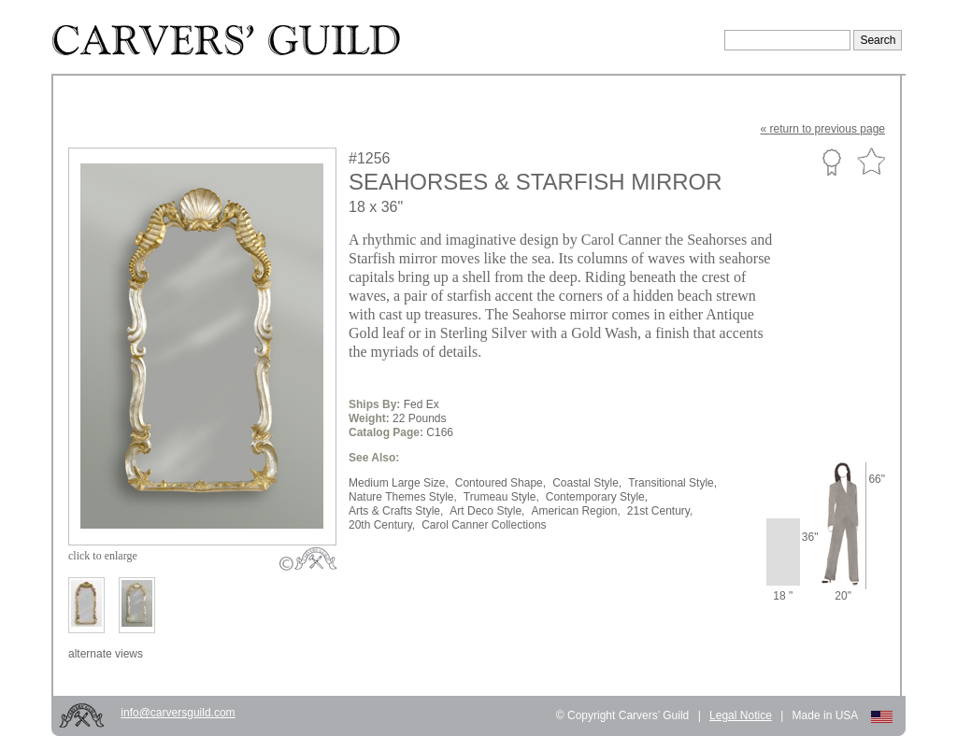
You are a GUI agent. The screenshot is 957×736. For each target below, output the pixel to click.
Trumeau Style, (501, 496)
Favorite (871, 162)
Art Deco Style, (487, 510)
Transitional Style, (672, 482)
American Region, (575, 510)
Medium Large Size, (399, 482)
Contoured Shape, (500, 482)
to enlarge (102, 555)
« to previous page (823, 128)
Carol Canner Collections (483, 524)
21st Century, (660, 510)
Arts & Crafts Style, (396, 510)
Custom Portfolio (831, 162)
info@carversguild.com (178, 712)
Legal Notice (740, 715)
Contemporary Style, (597, 496)
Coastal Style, (586, 482)
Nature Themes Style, (403, 496)
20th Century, (382, 524)
